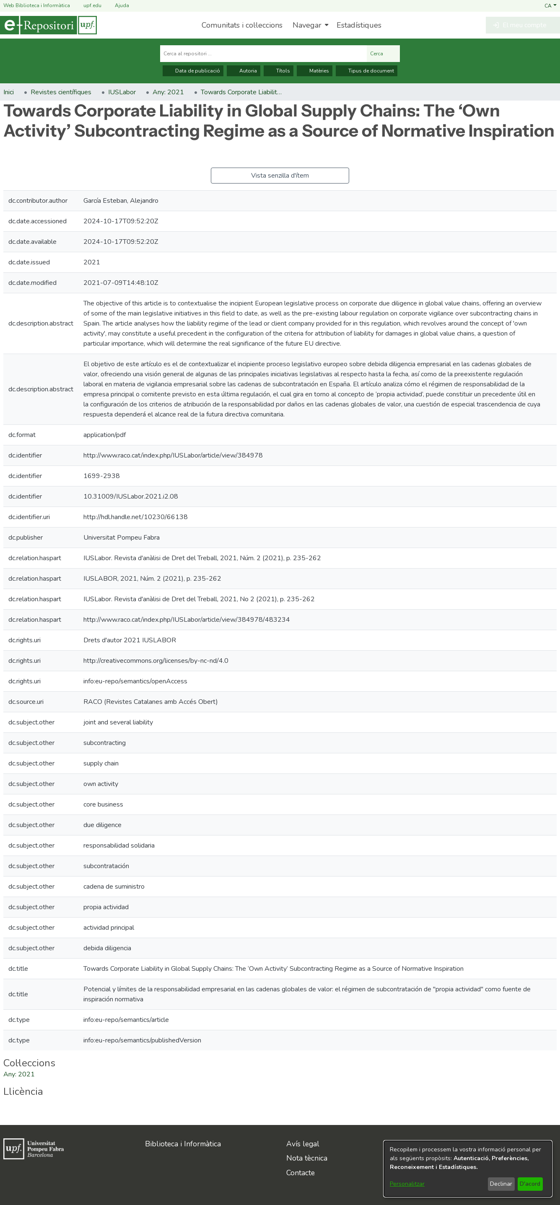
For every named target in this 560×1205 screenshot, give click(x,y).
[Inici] (48, 25)
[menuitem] (309, 25)
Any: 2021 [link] (168, 92)
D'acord (530, 1184)
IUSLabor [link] (122, 92)
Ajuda (117, 6)
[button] (550, 5)
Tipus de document (366, 70)
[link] (19, 1074)
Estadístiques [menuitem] (359, 25)
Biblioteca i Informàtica (183, 1144)
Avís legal (302, 1144)
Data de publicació (193, 70)
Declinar (501, 1184)
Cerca (383, 54)
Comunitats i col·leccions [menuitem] (242, 25)
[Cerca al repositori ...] (263, 53)
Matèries (314, 70)
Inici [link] (8, 92)
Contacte (300, 1173)
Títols (278, 70)
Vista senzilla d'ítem (280, 175)
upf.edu (87, 6)
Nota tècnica (306, 1158)
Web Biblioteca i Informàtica (36, 5)
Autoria (243, 70)
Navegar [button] (307, 25)
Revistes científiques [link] (61, 92)
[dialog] (468, 1169)
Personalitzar (407, 1184)
